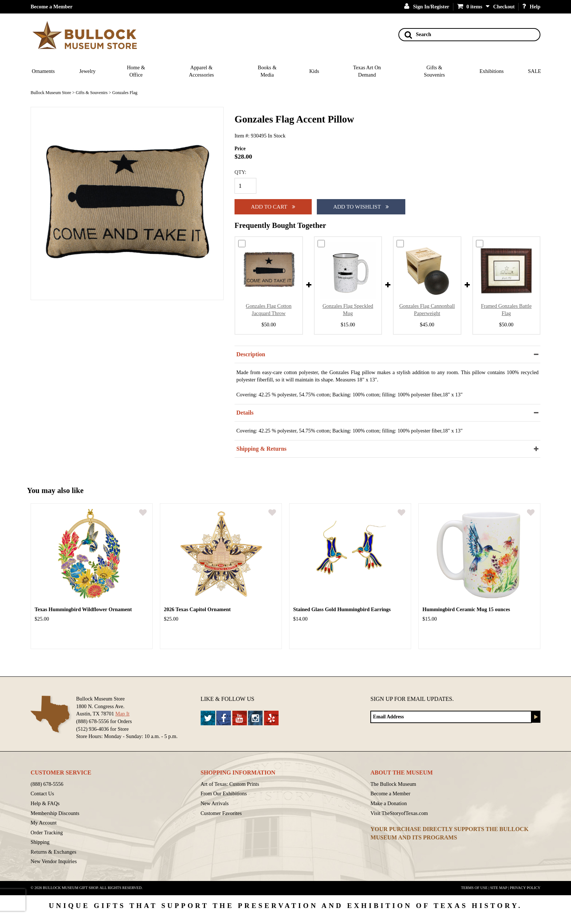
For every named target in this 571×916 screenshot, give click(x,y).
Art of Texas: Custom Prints (230, 784)
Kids (314, 71)
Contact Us (42, 793)
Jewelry (87, 71)
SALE (534, 71)
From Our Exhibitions (224, 793)
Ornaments (43, 71)
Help (531, 6)
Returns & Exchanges (53, 852)
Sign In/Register (426, 6)
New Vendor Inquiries (54, 861)
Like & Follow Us (228, 699)
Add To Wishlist (361, 206)
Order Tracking (47, 832)
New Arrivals (215, 803)
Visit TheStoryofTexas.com (399, 813)
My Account (44, 823)
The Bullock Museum (393, 784)
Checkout (504, 6)
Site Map (498, 888)
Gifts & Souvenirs (434, 71)
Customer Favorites (221, 813)
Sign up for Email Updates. (412, 699)
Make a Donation (388, 803)
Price (240, 148)
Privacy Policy (525, 888)
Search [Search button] (418, 35)
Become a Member (51, 6)
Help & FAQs (45, 803)
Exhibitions (492, 71)
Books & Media (267, 71)
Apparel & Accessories (201, 71)
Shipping (40, 842)
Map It (122, 714)
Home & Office (136, 71)
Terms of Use (474, 888)
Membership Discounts (55, 813)
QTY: (240, 172)
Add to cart (273, 206)
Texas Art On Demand (367, 71)
